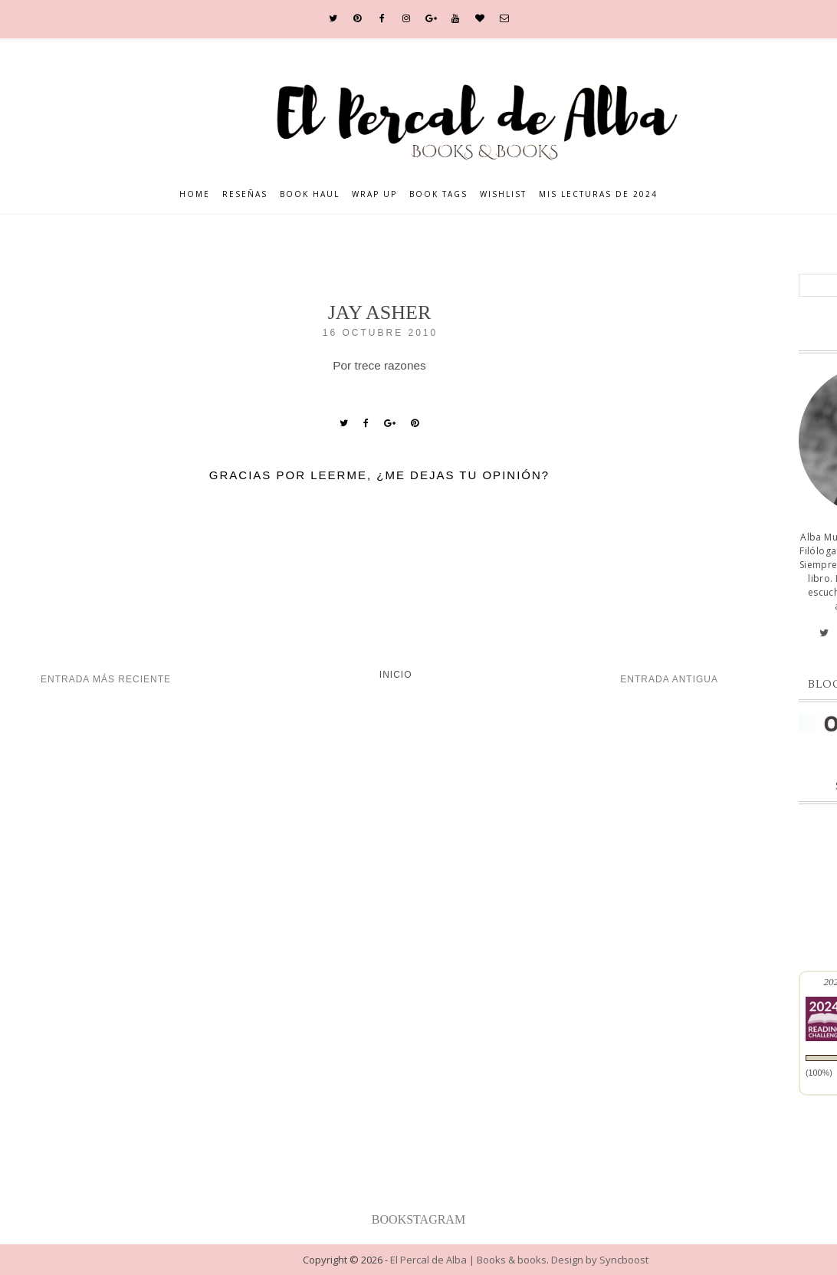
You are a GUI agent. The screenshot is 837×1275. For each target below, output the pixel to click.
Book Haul (310, 194)
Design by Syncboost (599, 1260)
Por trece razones (379, 365)
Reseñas (245, 194)
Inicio (395, 674)
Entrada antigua (669, 679)
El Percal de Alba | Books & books (468, 1260)
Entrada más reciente (106, 679)
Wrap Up (374, 194)
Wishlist (503, 194)
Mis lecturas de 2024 (598, 194)
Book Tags (438, 194)
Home (194, 194)
